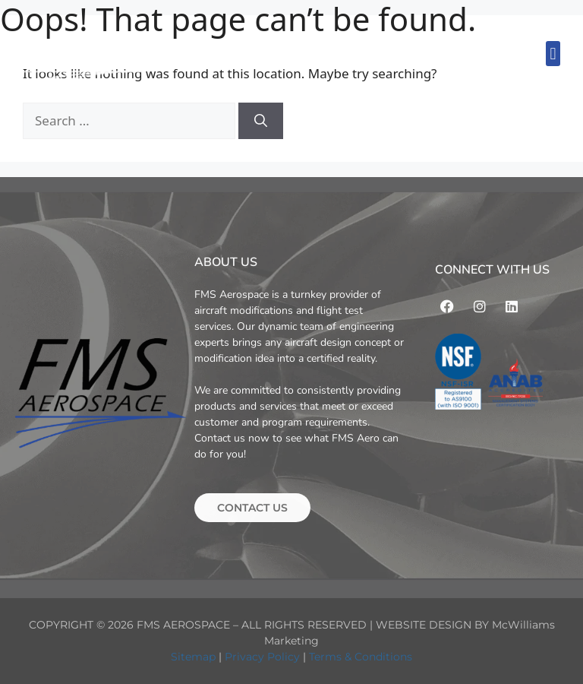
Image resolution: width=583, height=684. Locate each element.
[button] (553, 53)
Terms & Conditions (360, 656)
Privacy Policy (262, 656)
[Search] (260, 121)
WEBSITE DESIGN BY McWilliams (465, 625)
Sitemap (193, 656)
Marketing (291, 641)
